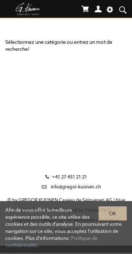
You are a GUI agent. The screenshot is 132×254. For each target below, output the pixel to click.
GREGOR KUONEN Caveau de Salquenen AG (65, 200)
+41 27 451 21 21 (69, 177)
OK (112, 213)
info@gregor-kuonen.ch (76, 187)
